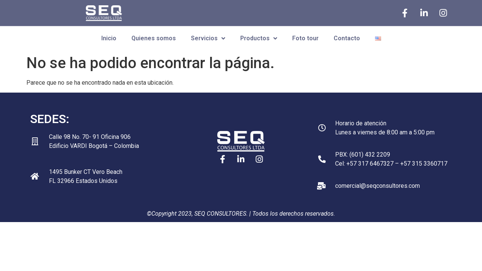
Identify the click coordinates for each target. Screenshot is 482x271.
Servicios (208, 38)
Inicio (108, 38)
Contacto (347, 38)
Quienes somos (153, 38)
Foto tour (305, 38)
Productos (258, 38)
